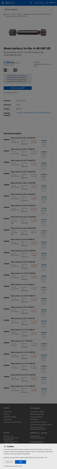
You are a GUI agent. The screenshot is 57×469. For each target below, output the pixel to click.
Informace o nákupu (37, 412)
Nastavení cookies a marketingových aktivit (38, 428)
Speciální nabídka (10, 417)
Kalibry (19, 14)
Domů (6, 14)
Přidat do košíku (18, 88)
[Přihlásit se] (39, 3)
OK (21, 462)
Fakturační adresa (36, 442)
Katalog (6, 414)
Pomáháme (7, 419)
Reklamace (34, 419)
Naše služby (8, 412)
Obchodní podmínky (37, 414)
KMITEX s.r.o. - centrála (38, 433)
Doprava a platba (36, 417)
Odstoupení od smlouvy (38, 422)
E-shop (13, 14)
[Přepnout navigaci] (2, 3)
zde (21, 466)
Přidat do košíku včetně (19, 78)
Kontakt (6, 433)
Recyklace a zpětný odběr (13, 422)
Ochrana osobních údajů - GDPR (41, 425)
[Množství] (10, 70)
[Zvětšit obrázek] (28, 32)
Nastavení (9, 462)
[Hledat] (31, 3)
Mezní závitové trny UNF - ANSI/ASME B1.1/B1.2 (38, 14)
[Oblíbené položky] (47, 3)
